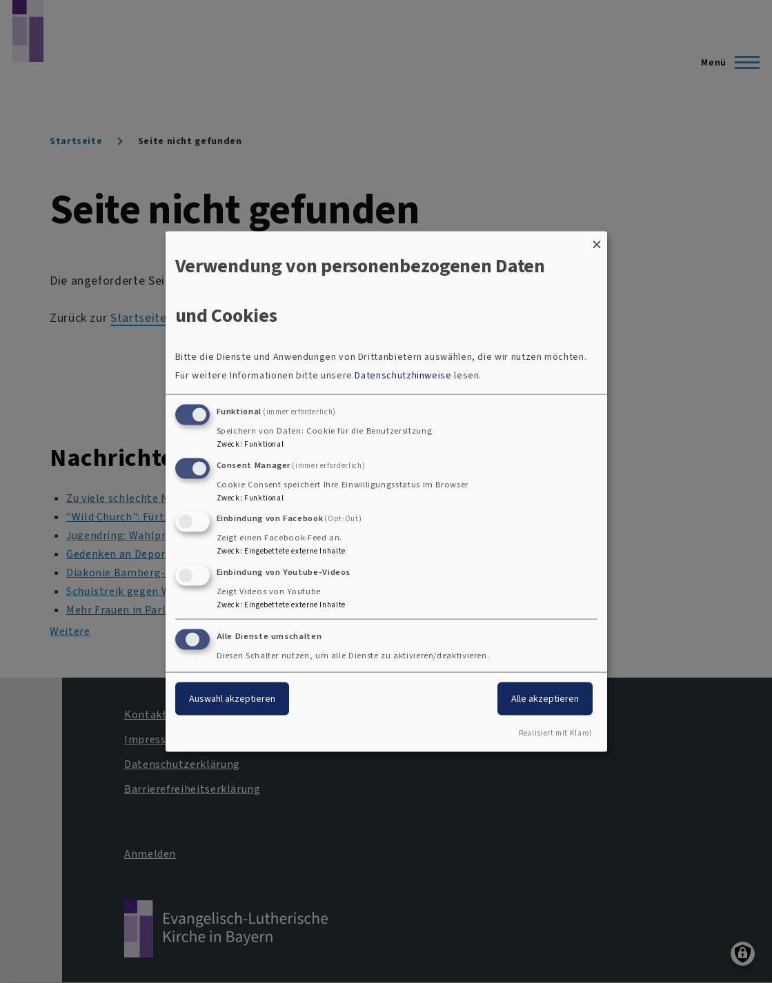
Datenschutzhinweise (403, 374)
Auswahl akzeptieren (232, 698)
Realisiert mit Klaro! (555, 732)
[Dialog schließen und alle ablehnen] (596, 240)
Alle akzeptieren (545, 698)
